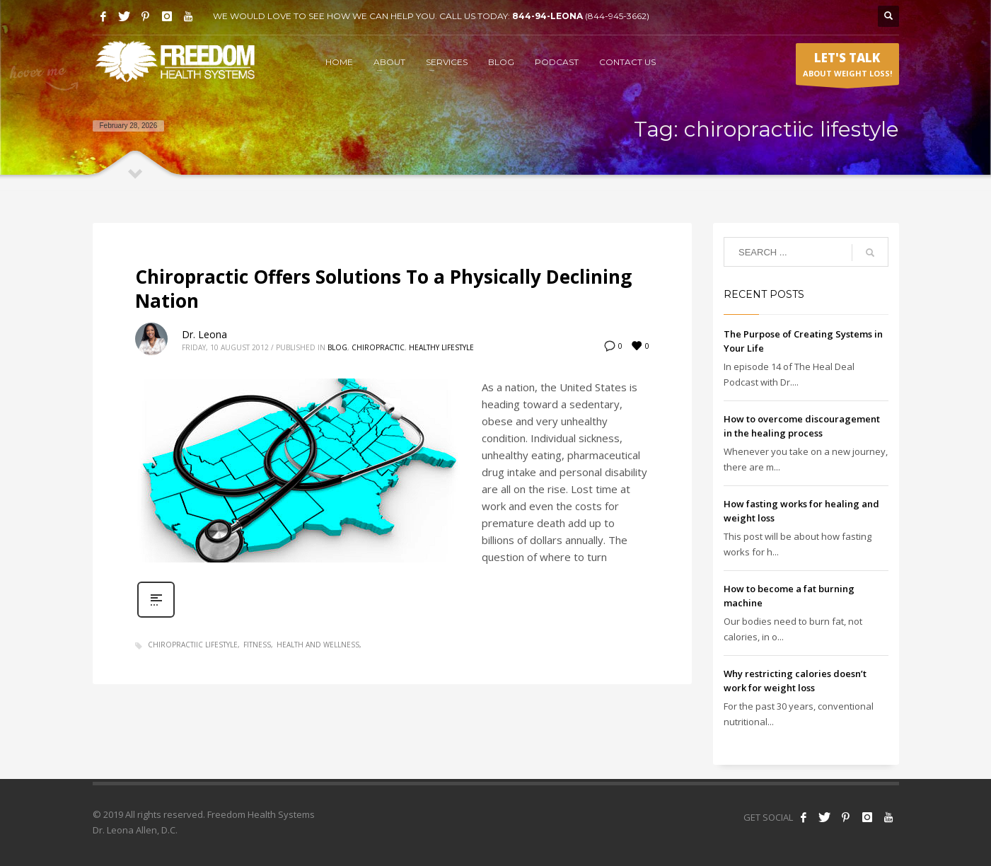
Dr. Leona (204, 334)
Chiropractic (378, 347)
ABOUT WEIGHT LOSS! (847, 67)
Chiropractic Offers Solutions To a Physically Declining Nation (383, 288)
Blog (337, 347)
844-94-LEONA (548, 16)
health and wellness (318, 645)
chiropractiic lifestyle (193, 645)
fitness (257, 645)
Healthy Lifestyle (441, 347)
